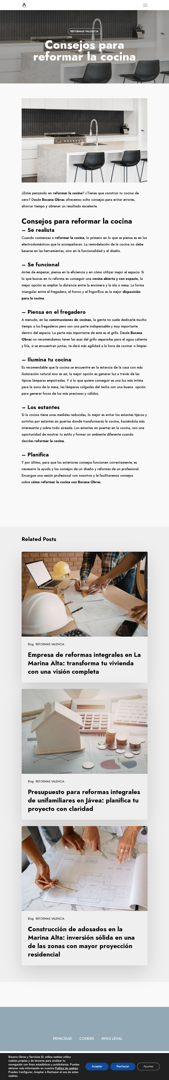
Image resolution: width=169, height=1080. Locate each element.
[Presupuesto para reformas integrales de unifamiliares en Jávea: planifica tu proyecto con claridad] (85, 754)
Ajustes (148, 1066)
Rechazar (123, 1066)
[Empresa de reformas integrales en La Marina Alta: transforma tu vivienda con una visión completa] (85, 617)
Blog (31, 644)
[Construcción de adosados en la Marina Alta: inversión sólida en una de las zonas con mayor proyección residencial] (85, 895)
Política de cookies (66, 1068)
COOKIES (86, 1038)
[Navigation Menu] (145, 5)
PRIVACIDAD (62, 1038)
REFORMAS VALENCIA (84, 31)
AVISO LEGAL (111, 1038)
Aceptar (97, 1066)
